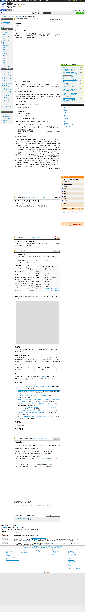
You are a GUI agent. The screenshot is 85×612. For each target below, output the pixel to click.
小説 (16, 149)
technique (25, 98)
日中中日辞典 (26, 0)
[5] (19, 363)
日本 (48, 273)
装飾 (26, 37)
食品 (4, 60)
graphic (20, 113)
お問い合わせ (39, 551)
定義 (65, 191)
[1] (25, 270)
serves (55, 143)
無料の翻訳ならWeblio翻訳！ (24, 5)
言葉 (36, 104)
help (56, 149)
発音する (28, 86)
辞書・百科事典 (11, 16)
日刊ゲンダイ (50, 395)
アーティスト (54, 147)
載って (58, 139)
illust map (65, 67)
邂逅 (65, 203)
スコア (65, 200)
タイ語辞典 (70, 562)
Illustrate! (65, 113)
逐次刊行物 (26, 279)
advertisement (25, 158)
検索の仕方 (8, 552)
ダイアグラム (26, 111)
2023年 (51, 168)
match (27, 162)
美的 (29, 37)
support (37, 96)
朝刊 (37, 453)
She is (22, 141)
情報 (48, 35)
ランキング (39, 197)
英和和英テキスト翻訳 (22, 502)
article (33, 153)
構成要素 (20, 243)
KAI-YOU (55, 416)
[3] (23, 298)
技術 (33, 35)
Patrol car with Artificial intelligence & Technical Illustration (69, 99)
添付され (35, 154)
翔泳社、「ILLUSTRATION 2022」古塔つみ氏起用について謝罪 (35, 403)
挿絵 (39, 205)
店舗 (65, 198)
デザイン (43, 243)
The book (18, 139)
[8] (52, 378)
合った (52, 162)
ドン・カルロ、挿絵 (68, 76)
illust (64, 109)
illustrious (65, 121)
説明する (41, 145)
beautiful (29, 139)
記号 (3, 109)
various (46, 141)
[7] (43, 376)
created (23, 96)
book (57, 160)
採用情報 (54, 554)
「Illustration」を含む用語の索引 (23, 518)
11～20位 (70, 179)
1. (15, 139)
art (21, 98)
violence (18, 451)
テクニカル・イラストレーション (37, 131)
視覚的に (22, 129)
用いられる (25, 205)
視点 (26, 453)
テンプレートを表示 (55, 290)
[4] (33, 349)
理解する (47, 151)
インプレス (54, 403)
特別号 (24, 166)
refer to (16, 98)
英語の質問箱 (6, 118)
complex (25, 151)
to (53, 149)
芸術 (30, 35)
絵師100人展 (21, 425)
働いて (39, 143)
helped (58, 154)
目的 (44, 126)
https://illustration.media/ (51, 288)
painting (46, 94)
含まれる (37, 35)
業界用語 (5, 34)
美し (45, 139)
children (53, 160)
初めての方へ (75, 10)
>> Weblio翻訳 (80, 208)
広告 (57, 158)
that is (19, 96)
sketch (19, 109)
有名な (31, 166)
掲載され (40, 160)
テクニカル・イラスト (36, 156)
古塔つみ (57, 358)
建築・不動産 (6, 45)
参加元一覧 (81, 10)
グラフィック (26, 113)
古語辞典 (40, 0)
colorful (36, 158)
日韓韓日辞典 (33, 0)
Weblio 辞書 (76, 0)
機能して (56, 145)
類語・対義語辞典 (10, 0)
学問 (4, 47)
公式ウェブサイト (22, 432)
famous (41, 164)
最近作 (36, 451)
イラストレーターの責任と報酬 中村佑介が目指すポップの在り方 (35, 416)
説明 (44, 33)
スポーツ (5, 57)
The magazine (31, 164)
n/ (33, 84)
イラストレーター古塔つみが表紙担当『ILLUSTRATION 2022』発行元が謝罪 (38, 407)
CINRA (54, 386)
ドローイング (26, 107)
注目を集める (20, 160)
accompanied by (41, 153)
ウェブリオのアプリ (25, 551)
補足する (48, 33)
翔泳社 (46, 279)
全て (2, 31)
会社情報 (54, 552)
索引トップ (30, 18)
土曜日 (34, 453)
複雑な (40, 151)
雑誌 (35, 143)
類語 (24, 104)
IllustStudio (65, 123)
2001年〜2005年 (46, 453)
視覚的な (33, 33)
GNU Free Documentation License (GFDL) (32, 542)
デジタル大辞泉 (20, 197)
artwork (20, 115)
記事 (50, 128)
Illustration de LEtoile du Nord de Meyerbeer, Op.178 (70, 73)
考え (43, 151)
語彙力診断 (6, 120)
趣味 (4, 55)
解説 (38, 448)
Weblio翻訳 (70, 555)
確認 (65, 188)
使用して (21, 153)
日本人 (23, 86)
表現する (26, 129)
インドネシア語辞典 (72, 561)
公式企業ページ (55, 551)
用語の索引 (36, 18)
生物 (4, 58)
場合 (16, 245)
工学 (4, 43)
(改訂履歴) (36, 539)
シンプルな (56, 162)
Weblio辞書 (24, 540)
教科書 (34, 151)
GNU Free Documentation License (38, 538)
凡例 (44, 197)
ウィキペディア (20, 251)
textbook (42, 149)
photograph (51, 94)
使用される (49, 126)
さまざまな (31, 143)
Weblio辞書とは (9, 551)
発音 (24, 84)
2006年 (19, 453)
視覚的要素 (35, 243)
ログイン (70, 0)
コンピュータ (6, 36)
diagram (20, 111)
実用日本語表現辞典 (21, 19)
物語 (48, 162)
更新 (58, 168)
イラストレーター (28, 124)
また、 (58, 33)
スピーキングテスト (8, 122)
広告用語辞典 (20, 237)
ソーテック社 (48, 277)
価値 (31, 37)
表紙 (19, 149)
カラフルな (29, 160)
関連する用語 (26, 121)
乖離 (65, 196)
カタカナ (43, 84)
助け (53, 151)
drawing (42, 94)
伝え (52, 35)
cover (40, 147)
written (42, 96)
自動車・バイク (6, 40)
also (59, 96)
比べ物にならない (68, 184)
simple (17, 162)
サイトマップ (8, 558)
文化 (4, 49)
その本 (40, 139)
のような (33, 104)
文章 (40, 33)
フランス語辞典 (71, 560)
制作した (32, 149)
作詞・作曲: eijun (67, 83)
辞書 (3, 0)
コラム (53, 128)
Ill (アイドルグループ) (68, 124)
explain (28, 96)
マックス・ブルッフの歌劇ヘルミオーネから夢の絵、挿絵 (70, 94)
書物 (17, 205)
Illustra (64, 112)
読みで (47, 84)
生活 (4, 51)
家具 (50, 156)
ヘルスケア (5, 53)
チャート (51, 243)
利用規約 (8, 555)
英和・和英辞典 (18, 0)
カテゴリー (39, 251)
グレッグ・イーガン (55, 451)
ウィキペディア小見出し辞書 (24, 438)
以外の (30, 243)
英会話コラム (6, 114)
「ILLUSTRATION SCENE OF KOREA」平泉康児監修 (32, 395)
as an (58, 143)
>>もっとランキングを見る (77, 205)
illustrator (20, 124)
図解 (42, 205)
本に (44, 162)
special (53, 164)
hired (36, 164)
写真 (45, 205)
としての (27, 35)
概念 (37, 145)
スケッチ (24, 109)
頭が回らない (67, 181)
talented (27, 141)
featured (31, 158)
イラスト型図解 (67, 86)
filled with (24, 139)
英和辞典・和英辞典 (72, 554)
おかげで (45, 156)
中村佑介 (27, 378)
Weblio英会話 (6, 116)
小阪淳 (17, 448)
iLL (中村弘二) (66, 126)
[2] (15, 292)
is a (23, 94)
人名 (4, 62)
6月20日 (55, 168)
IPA (39, 84)
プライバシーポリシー (10, 557)
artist (23, 147)
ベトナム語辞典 (71, 564)
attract (46, 158)
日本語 (46, 275)
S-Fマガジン (25, 451)
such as (37, 94)
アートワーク (26, 115)
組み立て (54, 156)
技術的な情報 (50, 131)
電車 (4, 38)
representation (30, 94)
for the (37, 147)
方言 (4, 64)
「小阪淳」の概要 (44, 458)
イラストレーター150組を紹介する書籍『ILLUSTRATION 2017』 (35, 386)
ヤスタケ (66, 186)
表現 (36, 33)
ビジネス (5, 32)
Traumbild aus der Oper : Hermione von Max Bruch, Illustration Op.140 (70, 89)
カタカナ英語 (33, 86)
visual (25, 94)
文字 (28, 243)
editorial (20, 128)
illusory (64, 107)
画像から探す (24, 552)
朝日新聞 (30, 453)
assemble (19, 156)
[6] (56, 369)
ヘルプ (82, 0)
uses (46, 149)
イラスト (43, 35)
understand (19, 151)
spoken (47, 96)
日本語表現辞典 (19, 16)
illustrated (65, 115)
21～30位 (75, 179)
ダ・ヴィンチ (39, 391)
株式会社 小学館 (17, 532)
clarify (32, 96)
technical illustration (23, 131)
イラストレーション (24, 26)
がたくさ (53, 139)
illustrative (20, 126)
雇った (44, 166)
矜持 (65, 193)
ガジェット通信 (33, 401)
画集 (21, 269)
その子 (37, 162)
